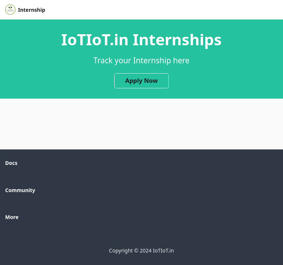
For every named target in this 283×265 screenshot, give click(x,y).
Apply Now (141, 80)
